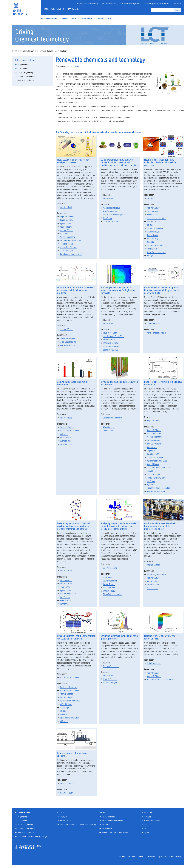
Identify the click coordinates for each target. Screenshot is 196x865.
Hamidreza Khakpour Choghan (158, 487)
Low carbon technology (26, 80)
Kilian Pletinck (65, 440)
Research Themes (27, 50)
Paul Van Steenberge (68, 236)
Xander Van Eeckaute (155, 457)
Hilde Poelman (152, 214)
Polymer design (23, 64)
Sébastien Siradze (66, 243)
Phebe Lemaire (65, 437)
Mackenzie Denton (154, 433)
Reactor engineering (25, 72)
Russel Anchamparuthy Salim (71, 253)
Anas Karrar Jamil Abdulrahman (159, 467)
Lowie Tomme (65, 586)
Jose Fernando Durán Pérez (70, 240)
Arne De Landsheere (110, 211)
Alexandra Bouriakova (111, 207)
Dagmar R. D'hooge (67, 216)
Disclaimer (131, 856)
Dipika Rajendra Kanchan (156, 252)
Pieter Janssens (66, 226)
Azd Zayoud (151, 481)
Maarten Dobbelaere (68, 593)
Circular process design (26, 76)
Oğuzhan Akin (152, 447)
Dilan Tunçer (151, 241)
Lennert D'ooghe (109, 590)
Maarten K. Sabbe (66, 230)
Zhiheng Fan (108, 430)
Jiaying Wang (151, 255)
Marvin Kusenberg (153, 440)
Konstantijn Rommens (155, 228)
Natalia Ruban (152, 235)
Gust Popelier (65, 597)
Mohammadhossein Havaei (157, 460)
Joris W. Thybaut (73, 66)
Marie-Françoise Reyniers (156, 218)
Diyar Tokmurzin (153, 484)
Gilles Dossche (65, 600)
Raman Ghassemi (66, 219)
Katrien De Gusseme (67, 338)
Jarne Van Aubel (66, 444)
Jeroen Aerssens (109, 339)
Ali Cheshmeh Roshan (155, 245)
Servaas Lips (64, 707)
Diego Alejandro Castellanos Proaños (161, 679)
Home (14, 50)
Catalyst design (23, 68)
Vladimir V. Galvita (153, 207)
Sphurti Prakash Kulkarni (156, 477)
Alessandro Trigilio (110, 682)
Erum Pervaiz (152, 248)
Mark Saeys (64, 233)
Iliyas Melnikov (65, 223)
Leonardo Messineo (110, 349)
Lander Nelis (151, 470)
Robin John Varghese (155, 443)
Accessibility (151, 856)
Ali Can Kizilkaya (153, 231)
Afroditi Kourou (109, 427)
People (103, 812)
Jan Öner (150, 224)
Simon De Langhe (66, 250)
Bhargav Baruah (153, 453)
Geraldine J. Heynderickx (112, 417)
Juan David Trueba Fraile (156, 491)
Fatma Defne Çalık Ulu (155, 474)
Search (177, 10)
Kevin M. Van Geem (110, 332)
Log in (160, 856)
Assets (60, 812)
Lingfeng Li (151, 450)
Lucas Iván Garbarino (68, 341)
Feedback (122, 856)
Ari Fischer (64, 433)
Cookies (140, 856)
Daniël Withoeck (153, 464)
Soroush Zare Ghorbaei (68, 247)
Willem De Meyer (153, 238)
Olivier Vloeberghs (110, 580)
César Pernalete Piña (111, 221)
